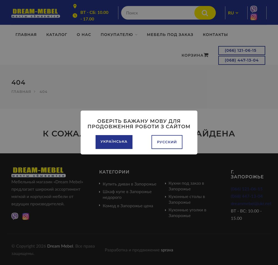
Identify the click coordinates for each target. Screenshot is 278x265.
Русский (167, 142)
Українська (113, 141)
